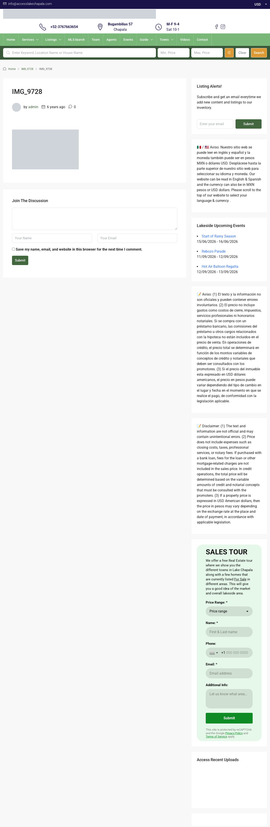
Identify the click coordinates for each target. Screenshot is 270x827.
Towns (164, 39)
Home (11, 39)
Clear (242, 53)
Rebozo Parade (214, 251)
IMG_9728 (28, 69)
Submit (20, 260)
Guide (144, 39)
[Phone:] (235, 701)
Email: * (211, 713)
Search (259, 53)
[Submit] (229, 766)
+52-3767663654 (64, 27)
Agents (112, 39)
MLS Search (76, 39)
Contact (202, 39)
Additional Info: (217, 734)
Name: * (212, 671)
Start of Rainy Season (219, 236)
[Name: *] (229, 680)
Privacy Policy (234, 781)
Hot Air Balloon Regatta (220, 266)
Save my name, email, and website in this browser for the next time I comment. (79, 249)
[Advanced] (229, 52)
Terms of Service (216, 785)
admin (33, 107)
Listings (51, 39)
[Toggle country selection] (214, 701)
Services (28, 39)
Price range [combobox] (218, 660)
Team (96, 39)
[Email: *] (229, 722)
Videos (185, 39)
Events (128, 39)
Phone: (211, 692)
